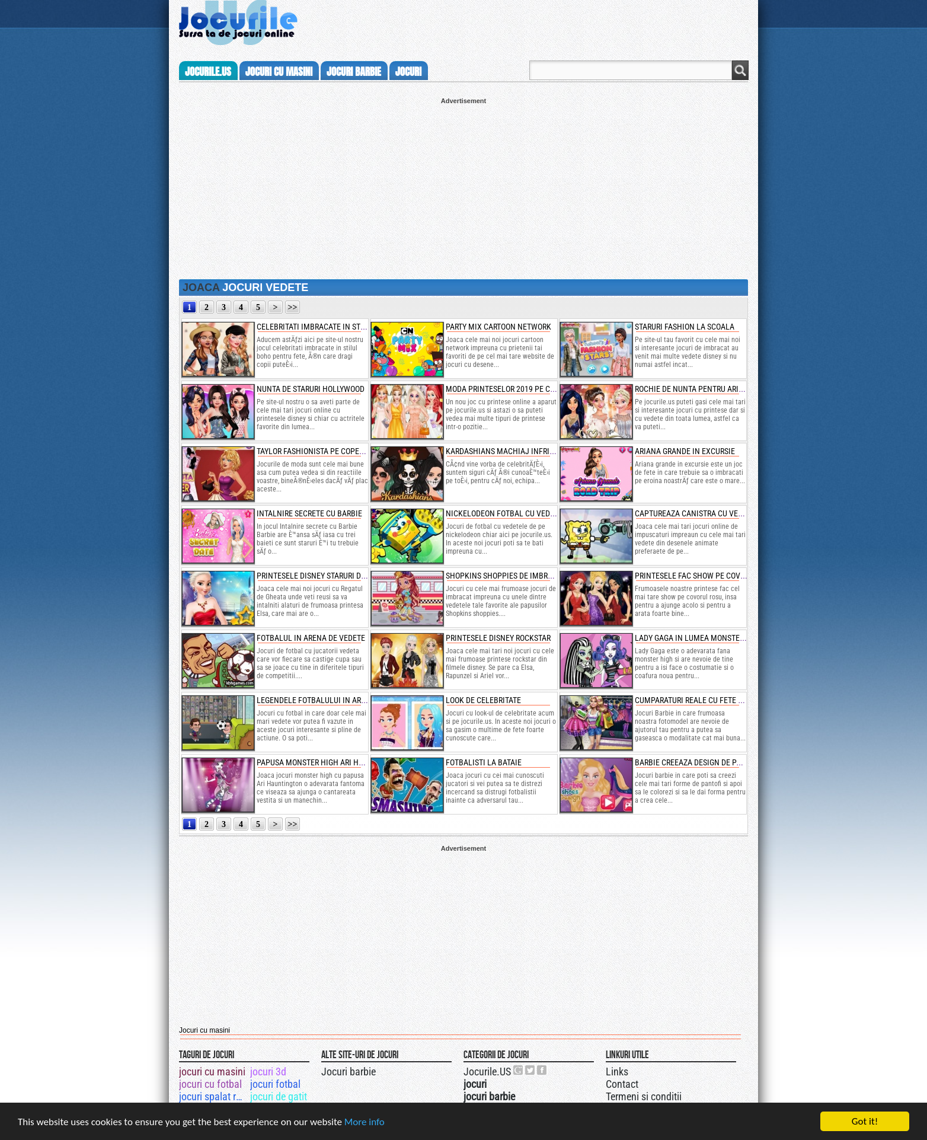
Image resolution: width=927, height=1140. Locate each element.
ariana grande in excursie (685, 451)
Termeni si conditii (644, 1096)
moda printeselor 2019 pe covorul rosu (521, 389)
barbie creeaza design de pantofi (698, 762)
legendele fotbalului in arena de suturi (334, 700)
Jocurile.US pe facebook (542, 1070)
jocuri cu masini (278, 71)
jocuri (408, 71)
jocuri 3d (268, 1071)
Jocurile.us (208, 71)
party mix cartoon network (498, 326)
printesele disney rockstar (498, 638)
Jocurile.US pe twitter (530, 1070)
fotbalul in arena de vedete (311, 638)
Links (617, 1071)
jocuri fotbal (275, 1084)
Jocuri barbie (348, 1071)
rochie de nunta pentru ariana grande (709, 389)
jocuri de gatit (278, 1096)
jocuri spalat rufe (213, 1096)
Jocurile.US (487, 1071)
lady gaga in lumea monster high (699, 638)
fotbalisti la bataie (484, 762)
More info (364, 1122)
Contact (622, 1084)
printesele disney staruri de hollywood (333, 575)
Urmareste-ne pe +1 (518, 1070)
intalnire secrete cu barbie (309, 513)
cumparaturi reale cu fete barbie (699, 700)
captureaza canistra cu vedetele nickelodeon (724, 513)
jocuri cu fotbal (210, 1084)
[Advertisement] (463, 187)
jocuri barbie (354, 71)
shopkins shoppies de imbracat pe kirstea (526, 575)
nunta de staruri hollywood (311, 389)
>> (293, 307)
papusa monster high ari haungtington (333, 762)
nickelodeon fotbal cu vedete (504, 513)
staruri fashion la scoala (684, 326)
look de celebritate (483, 700)
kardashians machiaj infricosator (513, 451)
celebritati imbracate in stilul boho (327, 326)
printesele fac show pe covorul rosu (706, 575)
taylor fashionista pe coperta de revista (334, 451)
